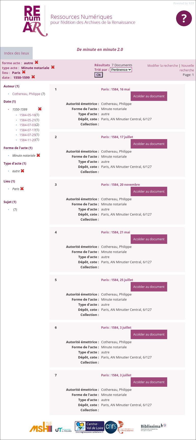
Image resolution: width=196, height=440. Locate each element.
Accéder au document (148, 96)
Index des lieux (16, 53)
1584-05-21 (27, 120)
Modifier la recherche (163, 65)
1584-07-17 (27, 130)
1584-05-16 (27, 115)
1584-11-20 (27, 140)
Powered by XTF (183, 3)
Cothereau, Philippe (26, 94)
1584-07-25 (27, 135)
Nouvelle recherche (187, 67)
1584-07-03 (27, 125)
